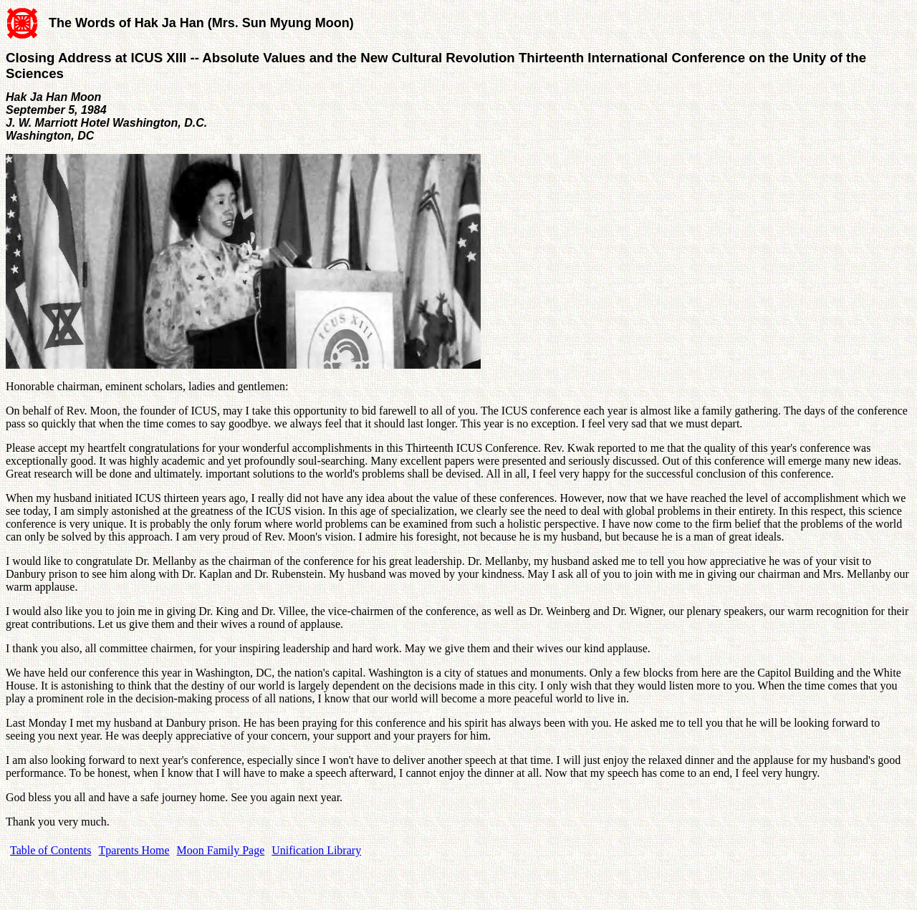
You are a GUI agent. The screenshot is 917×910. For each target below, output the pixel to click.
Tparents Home (134, 850)
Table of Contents (51, 850)
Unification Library (316, 850)
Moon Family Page (221, 850)
